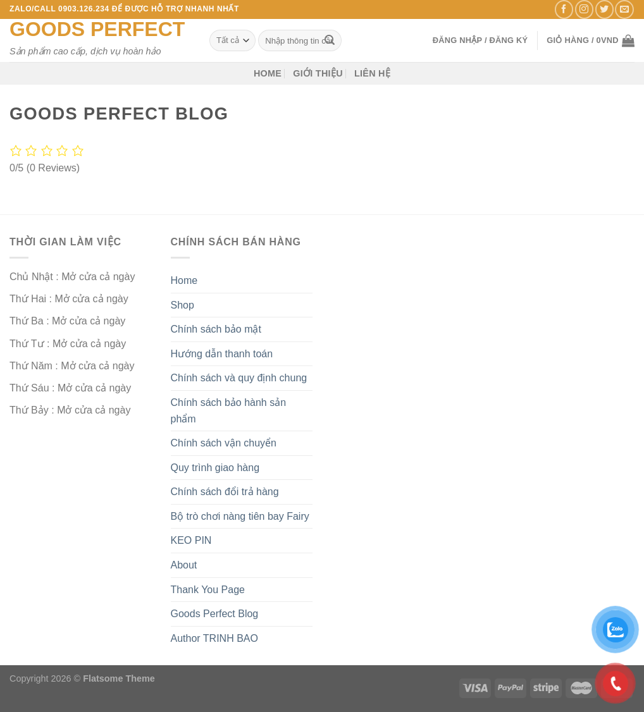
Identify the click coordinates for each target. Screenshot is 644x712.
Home (268, 73)
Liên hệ (372, 73)
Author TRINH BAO (214, 638)
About (184, 565)
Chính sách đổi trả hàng (225, 491)
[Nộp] (329, 40)
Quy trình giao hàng (215, 467)
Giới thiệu (318, 73)
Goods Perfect (97, 29)
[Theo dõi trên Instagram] (584, 9)
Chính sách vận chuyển (223, 443)
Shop (182, 305)
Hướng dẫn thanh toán (222, 353)
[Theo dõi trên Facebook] (564, 9)
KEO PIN (191, 540)
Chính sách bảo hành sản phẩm (229, 410)
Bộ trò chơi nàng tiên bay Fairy (240, 516)
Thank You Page (208, 589)
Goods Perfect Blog (215, 613)
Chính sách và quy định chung (239, 377)
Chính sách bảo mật (216, 329)
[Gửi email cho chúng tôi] (624, 9)
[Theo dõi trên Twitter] (604, 9)
